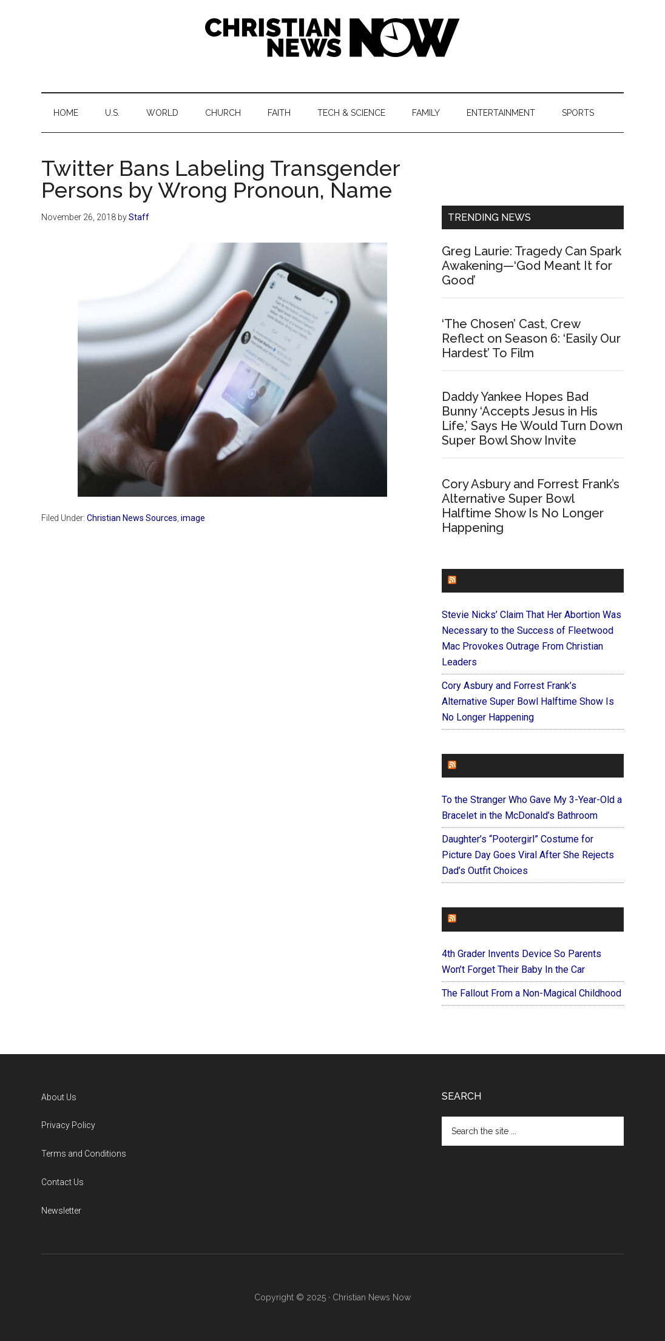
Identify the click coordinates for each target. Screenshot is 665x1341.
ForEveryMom (497, 919)
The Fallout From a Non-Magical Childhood (531, 993)
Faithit (477, 765)
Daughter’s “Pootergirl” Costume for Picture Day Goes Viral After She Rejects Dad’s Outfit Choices (528, 854)
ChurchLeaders (502, 580)
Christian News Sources (132, 518)
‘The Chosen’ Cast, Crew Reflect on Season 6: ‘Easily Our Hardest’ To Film (531, 338)
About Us (58, 1097)
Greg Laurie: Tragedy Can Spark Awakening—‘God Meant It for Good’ (531, 265)
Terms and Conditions (83, 1153)
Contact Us (62, 1182)
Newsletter (61, 1210)
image (193, 518)
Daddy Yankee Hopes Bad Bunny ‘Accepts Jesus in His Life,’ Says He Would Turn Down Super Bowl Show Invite (532, 418)
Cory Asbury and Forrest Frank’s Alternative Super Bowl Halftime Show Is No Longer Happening (530, 506)
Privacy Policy (68, 1125)
